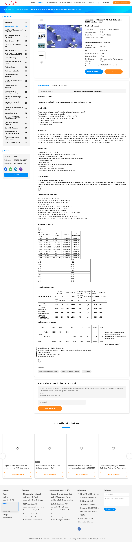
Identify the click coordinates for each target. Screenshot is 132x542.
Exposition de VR (8, 500)
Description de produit (59, 85)
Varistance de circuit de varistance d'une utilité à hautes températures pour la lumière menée (33, 517)
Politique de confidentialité (7, 516)
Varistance (16, 22)
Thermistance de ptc (16, 50)
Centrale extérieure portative (16, 123)
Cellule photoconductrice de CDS (16, 81)
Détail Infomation (43, 85)
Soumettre (50, 408)
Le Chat (16, 175)
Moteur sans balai (16, 113)
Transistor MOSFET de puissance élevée (16, 118)
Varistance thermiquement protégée (16, 31)
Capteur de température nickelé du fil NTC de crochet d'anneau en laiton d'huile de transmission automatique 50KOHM (61, 497)
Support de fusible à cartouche (16, 103)
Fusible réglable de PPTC (16, 54)
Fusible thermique (16, 58)
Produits (5, 497)
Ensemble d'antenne (16, 128)
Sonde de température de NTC (16, 45)
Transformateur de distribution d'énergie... (16, 132)
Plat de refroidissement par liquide (16, 36)
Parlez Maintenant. (121, 3)
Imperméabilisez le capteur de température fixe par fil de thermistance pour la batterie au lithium (61, 517)
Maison (5, 494)
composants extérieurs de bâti (48, 371)
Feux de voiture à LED (16, 143)
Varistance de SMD (16, 26)
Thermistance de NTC (16, 41)
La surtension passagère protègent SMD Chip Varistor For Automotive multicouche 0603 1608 (113, 468)
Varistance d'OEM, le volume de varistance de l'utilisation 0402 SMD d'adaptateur (81, 468)
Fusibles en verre (16, 67)
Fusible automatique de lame (16, 62)
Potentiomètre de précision (16, 86)
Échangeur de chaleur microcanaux (16, 138)
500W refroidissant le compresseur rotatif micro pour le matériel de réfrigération (33, 507)
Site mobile (6, 512)
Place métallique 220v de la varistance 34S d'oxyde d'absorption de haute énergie (33, 497)
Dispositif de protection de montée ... (16, 108)
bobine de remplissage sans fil (16, 97)
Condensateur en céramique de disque (16, 92)
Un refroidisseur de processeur (16, 75)
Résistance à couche (16, 71)
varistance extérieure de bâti (70, 371)
